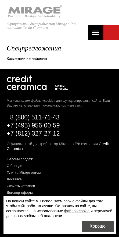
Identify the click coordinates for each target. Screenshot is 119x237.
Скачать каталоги (21, 186)
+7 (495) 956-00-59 (33, 125)
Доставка (14, 179)
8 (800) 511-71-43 (35, 117)
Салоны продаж (20, 159)
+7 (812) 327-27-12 (33, 133)
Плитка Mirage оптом (24, 172)
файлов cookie (76, 211)
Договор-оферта (20, 193)
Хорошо (98, 226)
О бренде (14, 166)
